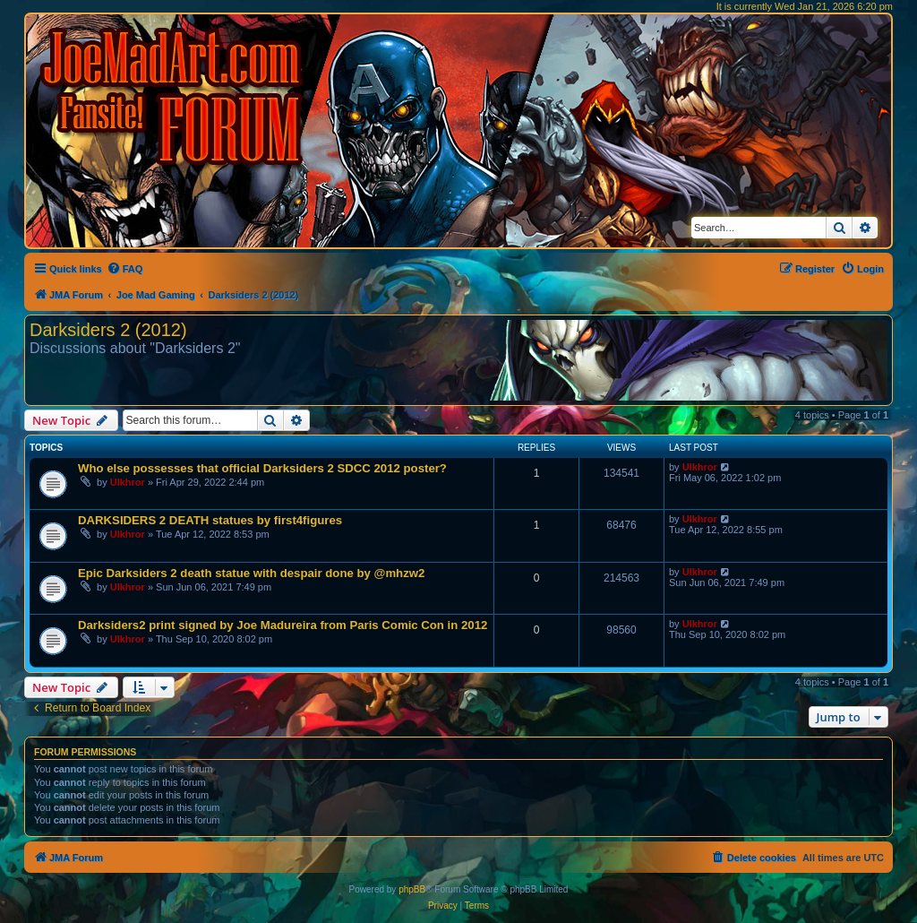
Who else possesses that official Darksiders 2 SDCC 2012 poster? (262, 468)
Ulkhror (127, 482)
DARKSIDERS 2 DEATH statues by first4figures (210, 520)
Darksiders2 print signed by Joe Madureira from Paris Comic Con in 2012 (282, 625)
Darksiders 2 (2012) (108, 330)
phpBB (412, 889)
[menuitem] (125, 269)
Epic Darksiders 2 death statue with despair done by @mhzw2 (251, 573)
